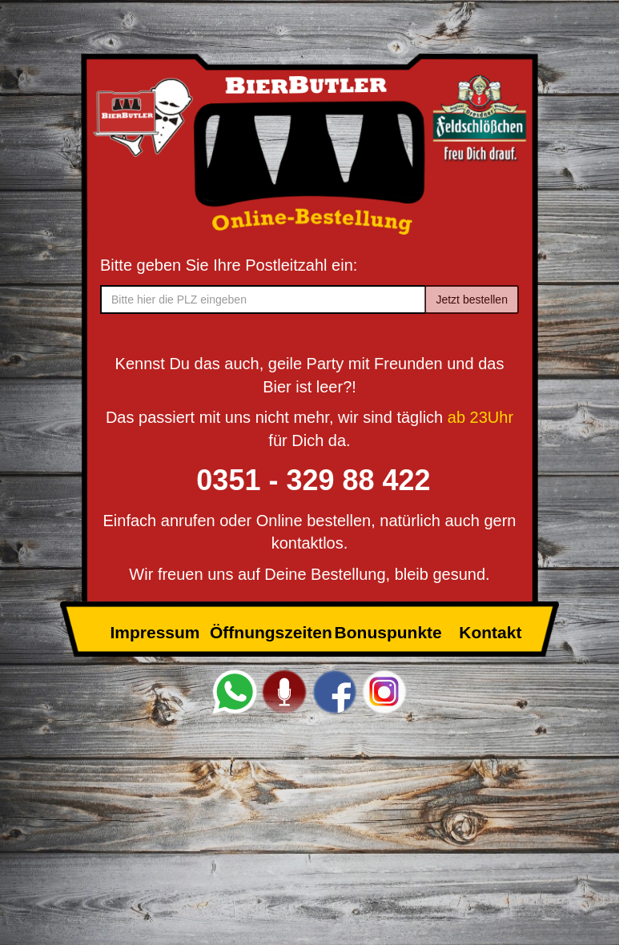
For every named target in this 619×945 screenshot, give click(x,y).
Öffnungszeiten (271, 632)
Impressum (154, 632)
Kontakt (490, 632)
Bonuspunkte (388, 632)
